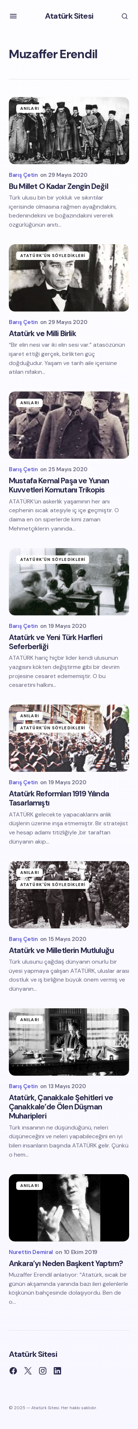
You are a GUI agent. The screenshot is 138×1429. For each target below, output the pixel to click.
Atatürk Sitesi (69, 16)
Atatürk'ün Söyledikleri (52, 255)
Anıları (29, 108)
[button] (13, 16)
